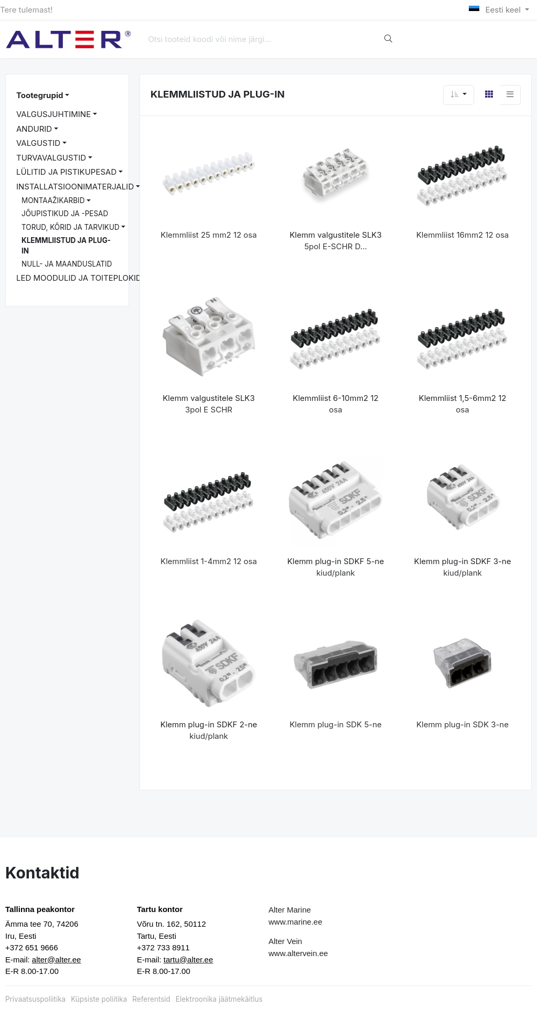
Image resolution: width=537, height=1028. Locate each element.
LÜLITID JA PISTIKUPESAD (66, 172)
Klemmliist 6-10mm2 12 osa (335, 404)
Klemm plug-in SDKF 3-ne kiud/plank (462, 567)
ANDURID (34, 129)
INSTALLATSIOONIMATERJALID (75, 187)
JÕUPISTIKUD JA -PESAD (65, 213)
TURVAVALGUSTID (51, 158)
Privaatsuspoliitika (35, 999)
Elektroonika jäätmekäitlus (219, 999)
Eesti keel (496, 10)
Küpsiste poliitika (99, 999)
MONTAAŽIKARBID (53, 200)
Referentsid (151, 999)
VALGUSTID (38, 143)
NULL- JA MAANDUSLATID (67, 264)
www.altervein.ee (298, 953)
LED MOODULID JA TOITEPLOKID (79, 278)
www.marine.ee (295, 921)
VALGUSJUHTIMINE (53, 114)
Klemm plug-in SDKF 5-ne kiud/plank (335, 567)
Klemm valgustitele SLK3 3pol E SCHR (208, 404)
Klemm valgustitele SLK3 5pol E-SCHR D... (335, 241)
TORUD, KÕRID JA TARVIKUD (71, 227)
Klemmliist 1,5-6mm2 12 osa (463, 404)
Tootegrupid (39, 95)
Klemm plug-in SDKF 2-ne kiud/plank (208, 730)
